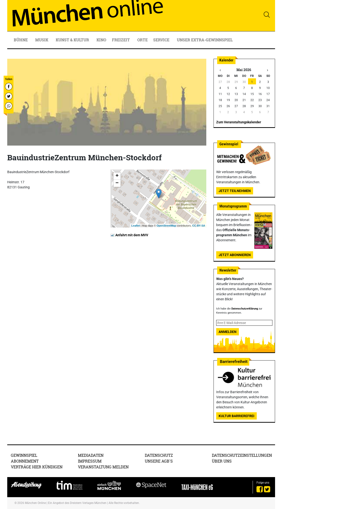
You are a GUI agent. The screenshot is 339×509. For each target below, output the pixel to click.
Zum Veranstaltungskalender (238, 122)
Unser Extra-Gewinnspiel (205, 39)
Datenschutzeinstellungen (242, 455)
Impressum (90, 461)
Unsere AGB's (159, 461)
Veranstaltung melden (103, 466)
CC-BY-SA (198, 225)
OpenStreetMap (166, 225)
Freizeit (121, 39)
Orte (142, 39)
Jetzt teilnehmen (235, 191)
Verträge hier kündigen (36, 466)
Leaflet (135, 225)
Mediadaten (91, 455)
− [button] (116, 183)
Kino (101, 39)
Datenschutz (159, 455)
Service (161, 39)
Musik (42, 39)
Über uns (222, 461)
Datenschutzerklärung (244, 308)
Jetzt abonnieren (235, 255)
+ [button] (116, 176)
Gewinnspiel (24, 455)
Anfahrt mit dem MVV (129, 235)
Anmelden (227, 332)
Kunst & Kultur (73, 39)
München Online (35, 503)
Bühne (21, 39)
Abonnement (25, 461)
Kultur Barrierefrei (236, 416)
